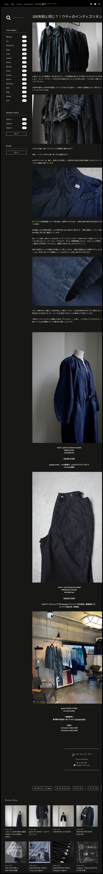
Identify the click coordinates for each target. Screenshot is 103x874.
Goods (16, 96)
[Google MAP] (80, 719)
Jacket (16, 58)
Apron (16, 79)
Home (7, 4)
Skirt (16, 88)
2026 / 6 (16, 123)
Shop (13, 4)
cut (16, 41)
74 (75, 788)
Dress (16, 71)
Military (16, 37)
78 (96, 788)
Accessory (16, 45)
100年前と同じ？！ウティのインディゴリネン (67, 16)
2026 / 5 (16, 128)
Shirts (16, 62)
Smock (16, 75)
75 (80, 788)
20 (62, 788)
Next (49, 788)
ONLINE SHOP (40, 4)
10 (57, 788)
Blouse (16, 66)
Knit (16, 100)
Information (28, 4)
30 (68, 788)
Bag (16, 92)
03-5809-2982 (82, 763)
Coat (16, 54)
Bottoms (16, 83)
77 (91, 788)
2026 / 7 (16, 119)
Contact (19, 4)
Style (16, 49)
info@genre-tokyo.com (82, 765)
